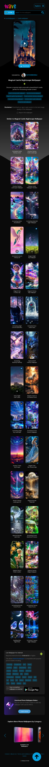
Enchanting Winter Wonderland (17, 221)
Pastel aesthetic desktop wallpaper (33, 96)
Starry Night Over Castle (17, 396)
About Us (13, 754)
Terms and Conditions (23, 754)
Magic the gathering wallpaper (14, 96)
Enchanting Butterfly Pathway (17, 361)
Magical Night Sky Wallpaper (32, 256)
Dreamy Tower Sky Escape (17, 466)
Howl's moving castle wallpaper (17, 93)
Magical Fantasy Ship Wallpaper (32, 291)
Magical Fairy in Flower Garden (17, 571)
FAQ (42, 754)
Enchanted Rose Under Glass (32, 326)
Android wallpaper (18, 659)
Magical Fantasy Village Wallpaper (31, 571)
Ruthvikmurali (29, 75)
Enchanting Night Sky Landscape (17, 431)
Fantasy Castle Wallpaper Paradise (32, 186)
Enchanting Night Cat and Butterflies (17, 326)
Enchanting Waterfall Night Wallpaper (32, 221)
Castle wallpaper (23, 18)
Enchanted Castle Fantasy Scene (17, 152)
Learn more (24, 711)
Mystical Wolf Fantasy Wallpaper (32, 361)
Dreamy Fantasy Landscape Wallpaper (17, 186)
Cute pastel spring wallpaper (15, 99)
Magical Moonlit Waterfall (32, 501)
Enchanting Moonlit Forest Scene (17, 606)
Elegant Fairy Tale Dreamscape (32, 466)
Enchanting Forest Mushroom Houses (32, 536)
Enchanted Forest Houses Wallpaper (32, 431)
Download (24, 66)
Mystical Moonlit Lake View (17, 536)
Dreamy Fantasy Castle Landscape (32, 152)
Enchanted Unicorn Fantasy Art (17, 256)
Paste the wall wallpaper (24, 102)
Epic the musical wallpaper (33, 93)
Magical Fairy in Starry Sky (17, 291)
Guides (24, 756)
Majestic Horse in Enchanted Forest (32, 396)
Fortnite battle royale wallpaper (33, 99)
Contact (7, 754)
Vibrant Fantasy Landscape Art (17, 501)
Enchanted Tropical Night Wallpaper (32, 641)
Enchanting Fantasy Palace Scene (32, 606)
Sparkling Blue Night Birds (17, 641)
